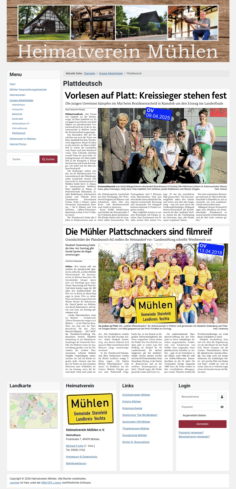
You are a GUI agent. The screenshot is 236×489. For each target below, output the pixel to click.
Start (12, 84)
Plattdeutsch (18, 133)
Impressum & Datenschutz (81, 456)
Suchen (48, 159)
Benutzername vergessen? (194, 436)
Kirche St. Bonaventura (135, 442)
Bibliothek (17, 114)
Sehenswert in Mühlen (23, 138)
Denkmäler (17, 119)
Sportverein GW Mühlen (136, 421)
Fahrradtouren (19, 128)
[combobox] (25, 159)
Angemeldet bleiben (194, 415)
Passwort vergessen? (191, 432)
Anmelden (203, 424)
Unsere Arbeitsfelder (21, 100)
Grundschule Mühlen (134, 435)
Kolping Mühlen (131, 401)
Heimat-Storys (18, 144)
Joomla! (14, 482)
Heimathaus (18, 104)
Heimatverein (17, 95)
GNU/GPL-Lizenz (51, 482)
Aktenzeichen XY (20, 123)
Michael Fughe (75, 446)
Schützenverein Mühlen (136, 394)
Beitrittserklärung (76, 463)
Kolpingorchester (132, 408)
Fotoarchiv (17, 109)
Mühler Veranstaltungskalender (28, 89)
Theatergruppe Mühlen (135, 428)
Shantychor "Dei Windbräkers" (140, 415)
